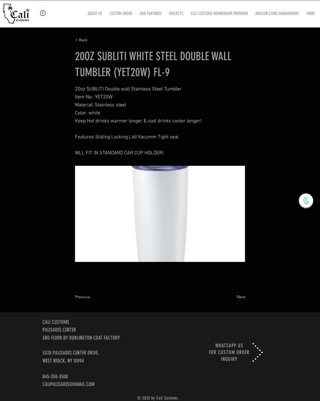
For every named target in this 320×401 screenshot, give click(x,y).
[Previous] (91, 297)
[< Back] (91, 40)
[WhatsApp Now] (306, 200)
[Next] (232, 297)
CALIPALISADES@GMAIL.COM (68, 384)
